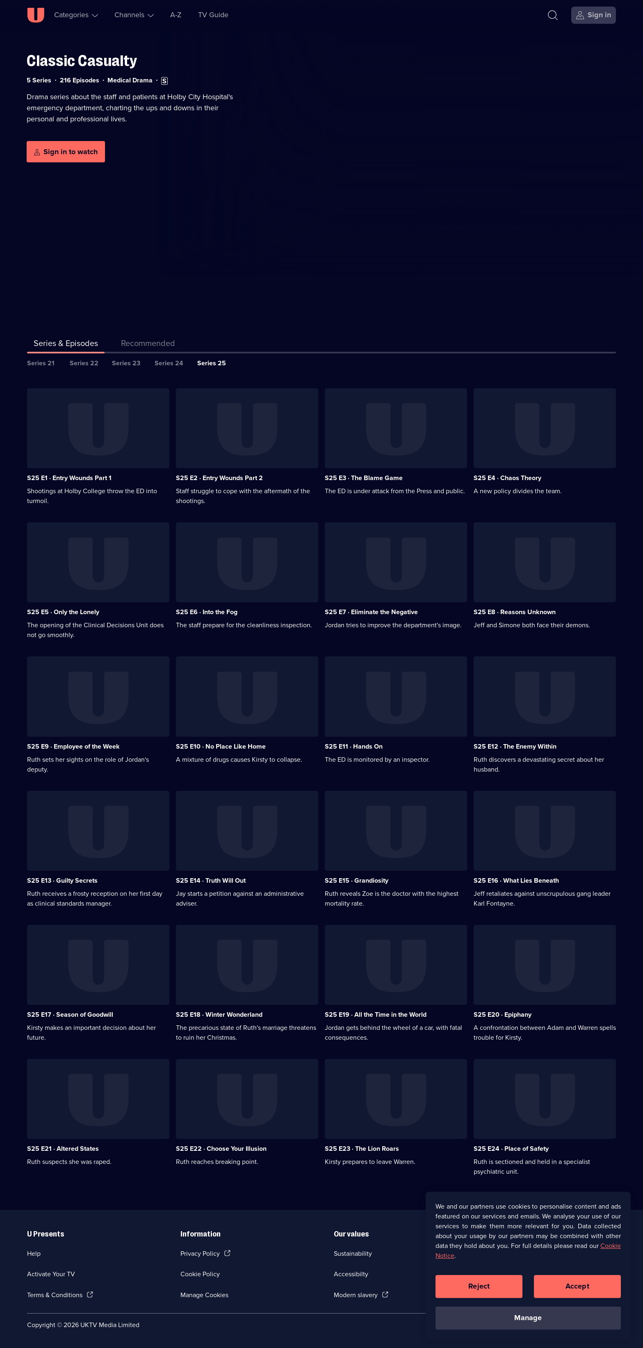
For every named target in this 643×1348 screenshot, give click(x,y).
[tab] (148, 345)
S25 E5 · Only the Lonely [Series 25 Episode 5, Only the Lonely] (63, 612)
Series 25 (211, 363)
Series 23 (126, 363)
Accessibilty (351, 1274)
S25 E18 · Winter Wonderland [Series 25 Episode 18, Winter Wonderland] (219, 1014)
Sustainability (353, 1253)
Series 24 (169, 363)
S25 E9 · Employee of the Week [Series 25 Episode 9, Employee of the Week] (73, 746)
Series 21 (41, 363)
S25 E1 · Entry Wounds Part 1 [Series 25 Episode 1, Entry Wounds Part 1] (69, 478)
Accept (577, 1292)
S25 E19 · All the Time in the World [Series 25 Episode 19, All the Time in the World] (375, 1014)
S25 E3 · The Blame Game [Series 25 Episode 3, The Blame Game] (364, 478)
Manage (528, 1324)
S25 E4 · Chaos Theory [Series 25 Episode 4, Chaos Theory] (507, 478)
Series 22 (84, 363)
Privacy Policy (200, 1253)
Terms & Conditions (54, 1295)
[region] (528, 1273)
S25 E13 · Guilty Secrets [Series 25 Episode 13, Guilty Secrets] (62, 880)
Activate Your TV (51, 1274)
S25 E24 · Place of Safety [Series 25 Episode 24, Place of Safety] (511, 1148)
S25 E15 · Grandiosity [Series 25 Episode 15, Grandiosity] (356, 880)
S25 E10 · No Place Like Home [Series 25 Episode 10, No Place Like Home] (221, 746)
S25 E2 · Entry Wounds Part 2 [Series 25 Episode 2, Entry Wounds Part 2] (219, 478)
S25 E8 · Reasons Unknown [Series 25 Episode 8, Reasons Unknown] (515, 612)
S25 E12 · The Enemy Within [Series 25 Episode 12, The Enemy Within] (515, 746)
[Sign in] (593, 15)
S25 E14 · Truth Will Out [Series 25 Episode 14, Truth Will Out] (211, 880)
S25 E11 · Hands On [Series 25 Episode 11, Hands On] (354, 746)
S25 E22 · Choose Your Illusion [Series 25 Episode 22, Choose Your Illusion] (221, 1148)
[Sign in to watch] (66, 151)
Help (34, 1253)
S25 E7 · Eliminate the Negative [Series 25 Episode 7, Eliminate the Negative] (371, 612)
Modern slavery (356, 1295)
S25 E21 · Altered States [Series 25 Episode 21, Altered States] (63, 1148)
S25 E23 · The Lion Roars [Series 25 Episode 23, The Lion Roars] (362, 1148)
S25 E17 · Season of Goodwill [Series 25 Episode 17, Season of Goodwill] (70, 1014)
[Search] (552, 15)
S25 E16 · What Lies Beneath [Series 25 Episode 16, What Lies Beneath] (516, 880)
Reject (479, 1292)
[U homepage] (35, 15)
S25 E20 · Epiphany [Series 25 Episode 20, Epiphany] (502, 1014)
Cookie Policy (200, 1274)
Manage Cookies (204, 1295)
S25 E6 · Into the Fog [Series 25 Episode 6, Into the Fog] (206, 612)
